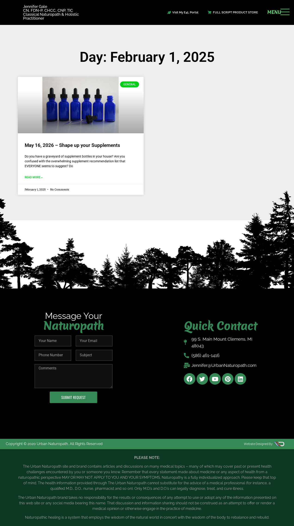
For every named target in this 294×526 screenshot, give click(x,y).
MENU (274, 12)
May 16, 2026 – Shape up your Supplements (72, 145)
